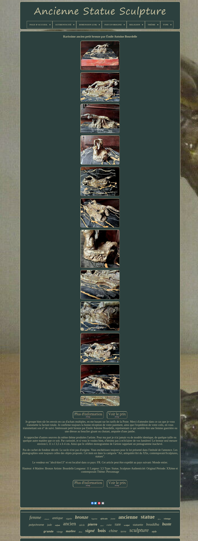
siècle (82, 525)
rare (118, 524)
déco (159, 519)
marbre (71, 531)
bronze (81, 517)
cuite (109, 524)
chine (113, 530)
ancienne (128, 517)
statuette (138, 524)
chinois (46, 519)
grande (48, 531)
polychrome (36, 524)
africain (104, 519)
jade (49, 524)
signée (69, 518)
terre (123, 531)
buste (166, 524)
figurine (94, 519)
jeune (113, 519)
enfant (57, 525)
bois (102, 530)
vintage (167, 518)
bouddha (152, 524)
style (154, 531)
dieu (80, 532)
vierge (60, 531)
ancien (69, 523)
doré (101, 525)
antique (57, 518)
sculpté (127, 525)
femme (35, 517)
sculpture (139, 530)
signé (90, 530)
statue (148, 517)
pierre (92, 524)
